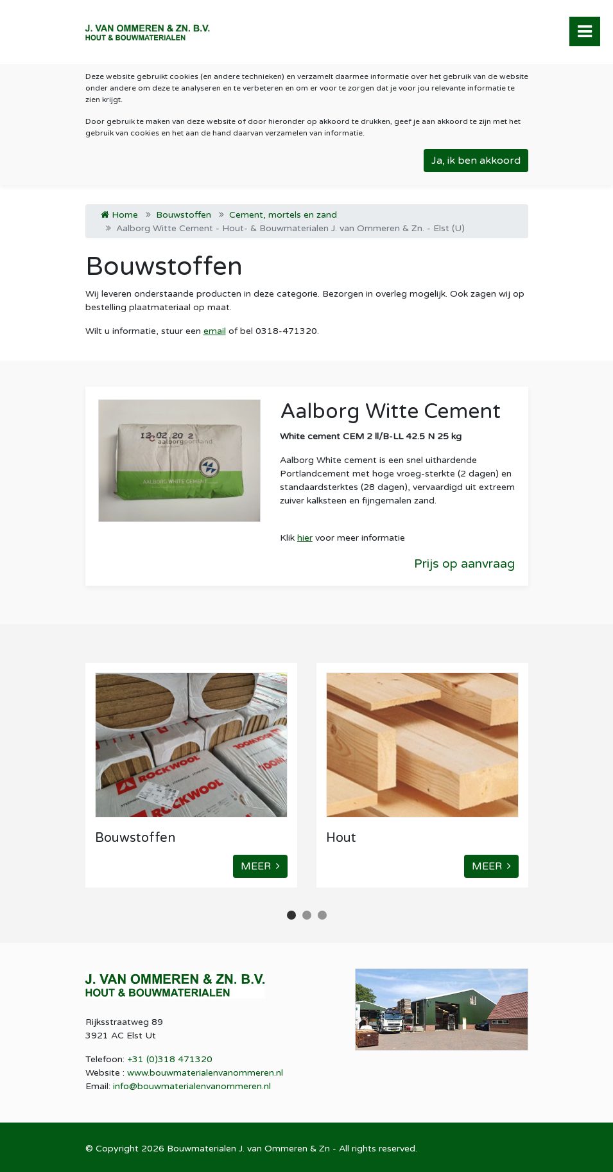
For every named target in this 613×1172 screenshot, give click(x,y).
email (214, 331)
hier (305, 537)
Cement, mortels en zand (283, 214)
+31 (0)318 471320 (169, 1059)
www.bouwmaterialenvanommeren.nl (205, 1072)
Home (119, 214)
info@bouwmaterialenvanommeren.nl (192, 1086)
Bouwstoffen (183, 214)
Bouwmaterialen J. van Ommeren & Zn (248, 1148)
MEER (260, 866)
